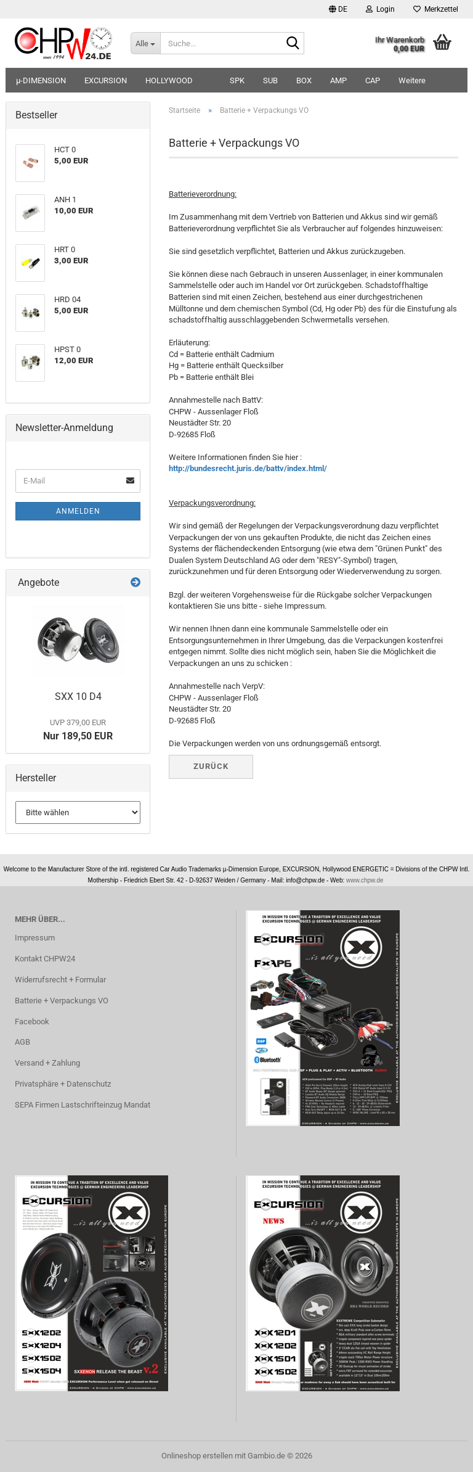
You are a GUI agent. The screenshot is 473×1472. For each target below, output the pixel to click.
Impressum (35, 937)
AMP (338, 80)
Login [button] (380, 9)
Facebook (32, 1021)
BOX (304, 80)
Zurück (210, 766)
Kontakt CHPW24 (45, 958)
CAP (372, 80)
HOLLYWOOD (169, 80)
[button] (338, 9)
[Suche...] (145, 43)
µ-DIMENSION (41, 80)
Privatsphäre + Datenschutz (63, 1083)
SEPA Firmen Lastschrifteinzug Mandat (82, 1104)
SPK (237, 80)
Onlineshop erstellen (197, 1455)
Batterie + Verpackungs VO (61, 1000)
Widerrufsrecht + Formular (60, 979)
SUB (270, 80)
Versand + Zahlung (47, 1062)
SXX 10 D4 (78, 696)
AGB (22, 1041)
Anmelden (78, 511)
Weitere (412, 80)
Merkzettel (435, 9)
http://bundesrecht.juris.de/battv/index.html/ (248, 468)
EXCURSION (105, 80)
